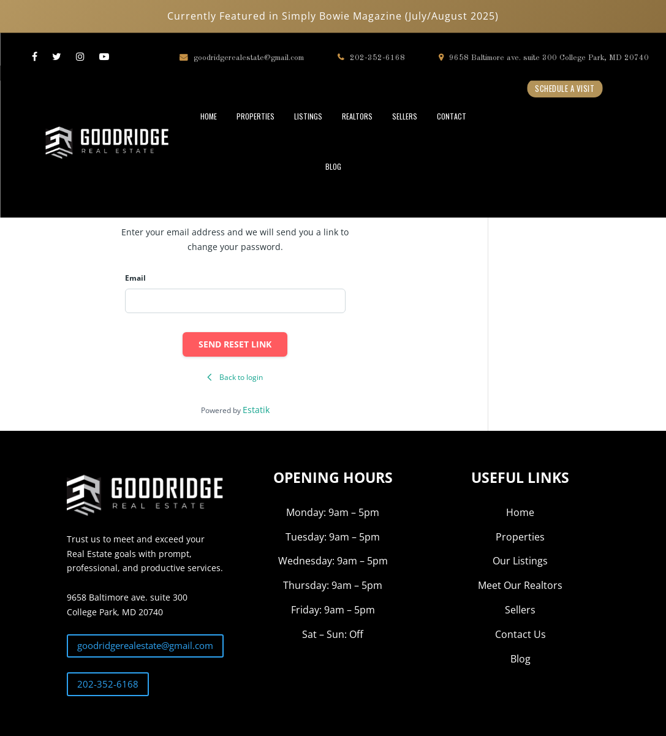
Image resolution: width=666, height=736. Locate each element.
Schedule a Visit (564, 88)
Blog (520, 659)
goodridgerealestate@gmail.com (242, 57)
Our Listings (520, 560)
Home (520, 512)
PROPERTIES (255, 116)
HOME (208, 116)
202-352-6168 (371, 57)
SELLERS (404, 116)
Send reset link (235, 344)
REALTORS (357, 116)
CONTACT (451, 116)
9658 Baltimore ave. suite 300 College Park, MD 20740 (544, 57)
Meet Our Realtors (520, 585)
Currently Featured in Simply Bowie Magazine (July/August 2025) (333, 16)
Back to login (235, 377)
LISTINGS (308, 116)
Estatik (256, 409)
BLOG (333, 166)
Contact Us (520, 634)
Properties (520, 537)
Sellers (520, 609)
